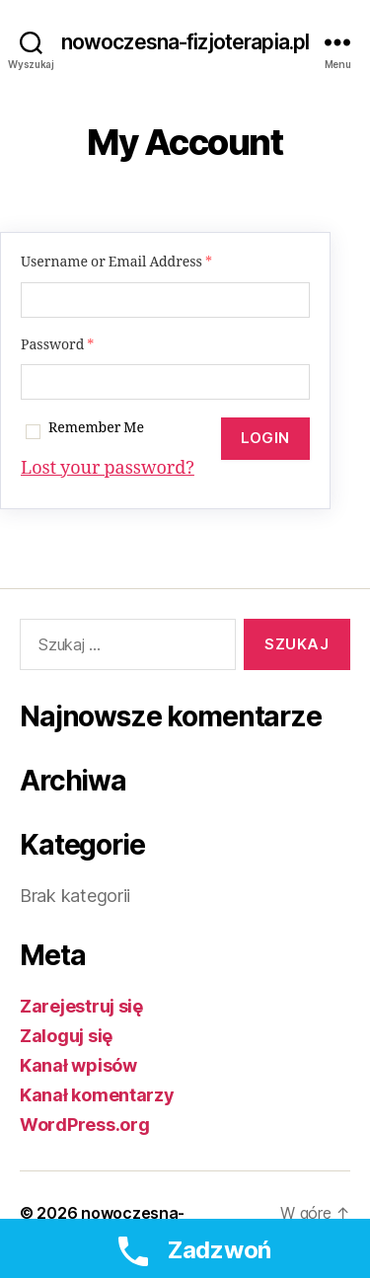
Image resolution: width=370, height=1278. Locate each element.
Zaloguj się (66, 1035)
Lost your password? (107, 468)
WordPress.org (85, 1124)
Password (57, 345)
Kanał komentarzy (97, 1095)
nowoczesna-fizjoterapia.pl (185, 42)
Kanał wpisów (78, 1065)
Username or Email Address (116, 262)
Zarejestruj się (81, 1006)
